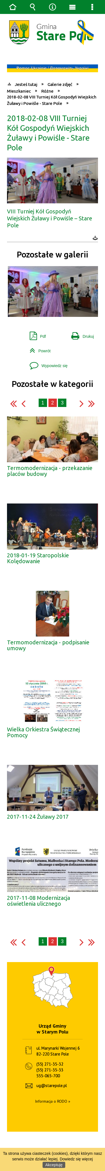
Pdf (35, 323)
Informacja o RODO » (52, 1090)
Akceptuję (53, 1165)
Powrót (38, 338)
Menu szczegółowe (92, 7)
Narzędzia (52, 7)
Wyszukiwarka (33, 7)
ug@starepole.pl (51, 1074)
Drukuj (80, 323)
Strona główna (13, 7)
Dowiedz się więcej (76, 1159)
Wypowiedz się (46, 353)
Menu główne (72, 7)
